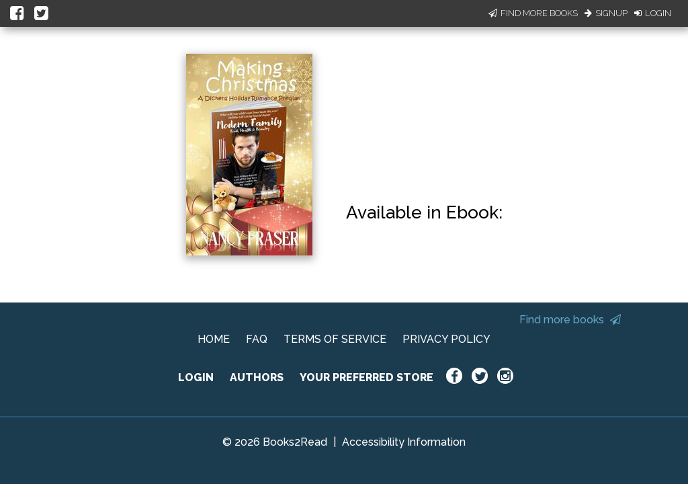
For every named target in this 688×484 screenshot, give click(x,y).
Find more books (570, 319)
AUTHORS (257, 377)
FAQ (256, 339)
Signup (606, 13)
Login (652, 13)
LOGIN (196, 377)
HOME (214, 339)
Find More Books (533, 13)
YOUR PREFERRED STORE (366, 377)
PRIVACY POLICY (446, 339)
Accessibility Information (404, 442)
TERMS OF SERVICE (335, 339)
